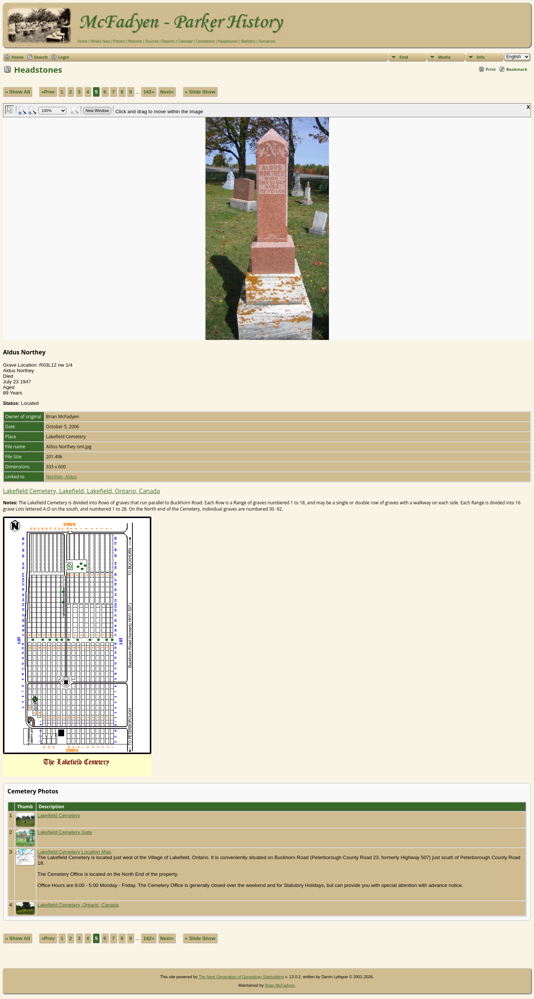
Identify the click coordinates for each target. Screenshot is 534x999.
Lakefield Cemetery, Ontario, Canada (78, 905)
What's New (100, 41)
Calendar (185, 41)
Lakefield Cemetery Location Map (74, 852)
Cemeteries (205, 41)
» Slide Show (200, 92)
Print (491, 69)
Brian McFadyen (279, 985)
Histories (135, 41)
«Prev (48, 92)
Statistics (248, 41)
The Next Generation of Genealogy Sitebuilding (241, 977)
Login (63, 57)
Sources (152, 41)
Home (83, 41)
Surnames (267, 41)
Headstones (227, 41)
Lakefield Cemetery (58, 815)
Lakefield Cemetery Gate (64, 832)
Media (444, 57)
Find (403, 57)
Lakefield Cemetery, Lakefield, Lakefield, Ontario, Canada (81, 491)
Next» (167, 92)
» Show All (17, 92)
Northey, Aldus (61, 477)
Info (481, 57)
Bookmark (516, 69)
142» (148, 92)
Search (41, 57)
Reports (168, 41)
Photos (119, 41)
